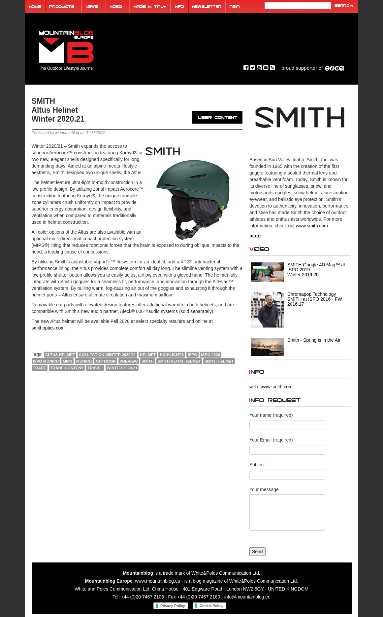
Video (117, 6)
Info (179, 6)
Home (35, 6)
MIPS (67, 361)
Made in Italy (150, 6)
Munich (84, 361)
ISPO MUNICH (46, 361)
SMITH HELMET (219, 361)
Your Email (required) (271, 440)
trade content (66, 368)
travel (95, 368)
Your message (264, 489)
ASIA (235, 6)
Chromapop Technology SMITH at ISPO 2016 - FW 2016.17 (314, 299)
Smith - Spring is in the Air (313, 340)
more (255, 235)
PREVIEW (129, 361)
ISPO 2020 (210, 354)
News (93, 6)
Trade (40, 368)
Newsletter (207, 6)
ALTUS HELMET (60, 354)
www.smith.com (312, 225)
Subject (257, 464)
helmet (148, 354)
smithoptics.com (48, 327)
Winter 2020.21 (122, 368)
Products (63, 6)
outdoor (105, 361)
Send (257, 551)
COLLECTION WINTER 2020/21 (107, 354)
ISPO (192, 354)
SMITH (148, 361)
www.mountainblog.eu (157, 581)
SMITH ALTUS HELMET (179, 361)
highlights (172, 354)
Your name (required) (271, 415)
